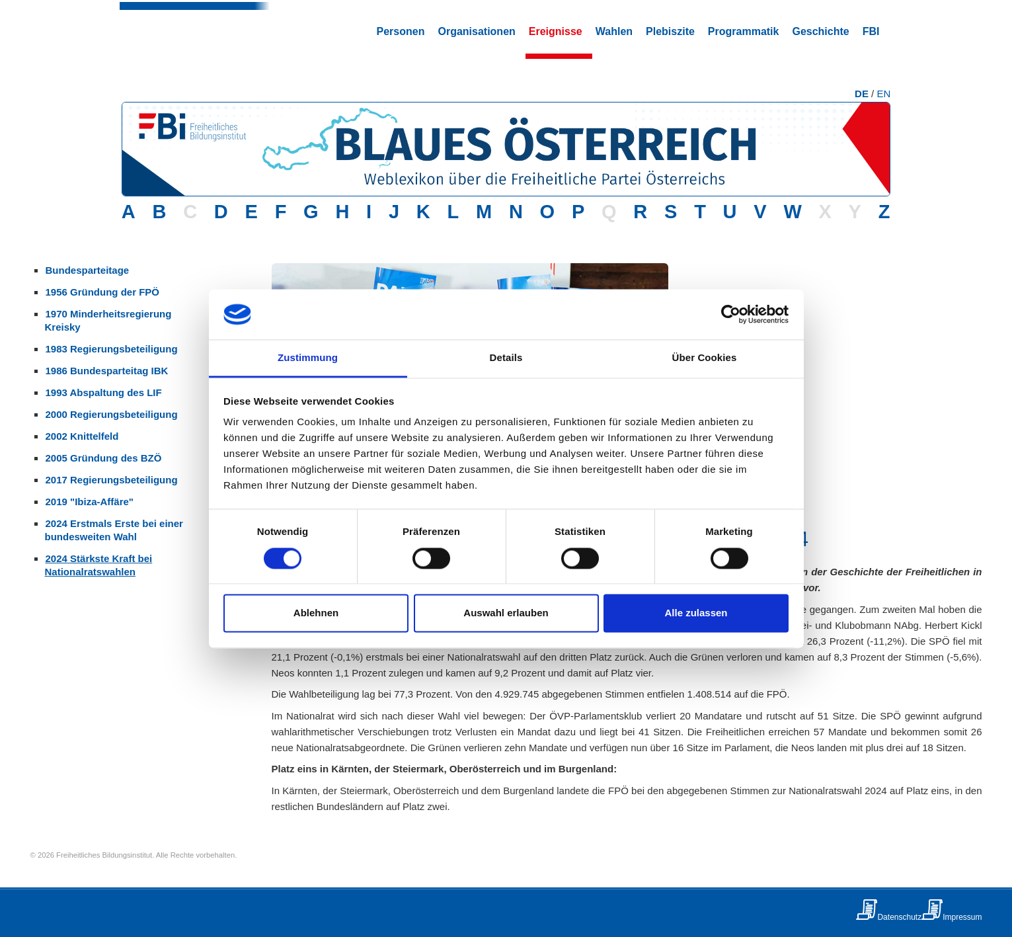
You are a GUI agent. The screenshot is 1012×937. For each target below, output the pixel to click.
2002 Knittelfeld (82, 436)
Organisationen (476, 31)
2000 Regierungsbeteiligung (112, 414)
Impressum (962, 917)
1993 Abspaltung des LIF (104, 392)
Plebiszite (670, 31)
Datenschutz (899, 917)
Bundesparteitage (88, 270)
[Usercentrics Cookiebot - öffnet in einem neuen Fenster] (731, 314)
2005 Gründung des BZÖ (104, 458)
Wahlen (614, 31)
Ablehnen (315, 613)
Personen (401, 31)
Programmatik (743, 31)
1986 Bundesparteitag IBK (107, 370)
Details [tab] (506, 358)
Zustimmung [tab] (308, 358)
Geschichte (820, 31)
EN (883, 93)
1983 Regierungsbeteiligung (112, 348)
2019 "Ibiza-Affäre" (90, 501)
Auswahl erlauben (505, 613)
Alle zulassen (695, 613)
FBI (871, 31)
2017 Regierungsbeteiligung (112, 479)
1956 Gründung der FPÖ (103, 292)
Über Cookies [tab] (704, 358)
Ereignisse (555, 31)
